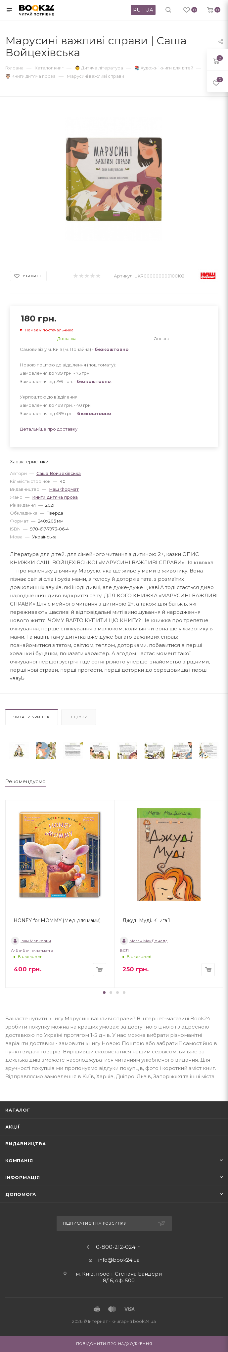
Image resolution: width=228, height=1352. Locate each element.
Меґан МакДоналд (143, 940)
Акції (12, 1126)
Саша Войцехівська (58, 473)
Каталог (17, 1110)
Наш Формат (64, 489)
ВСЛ (124, 950)
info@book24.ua (119, 1260)
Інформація (22, 1177)
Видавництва (25, 1143)
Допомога (20, 1194)
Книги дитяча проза (55, 497)
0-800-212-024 (115, 1247)
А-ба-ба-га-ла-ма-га (32, 950)
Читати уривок (32, 717)
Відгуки (78, 717)
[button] (104, 992)
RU (137, 10)
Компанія (19, 1160)
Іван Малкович (31, 940)
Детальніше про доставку (48, 429)
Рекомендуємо (25, 781)
